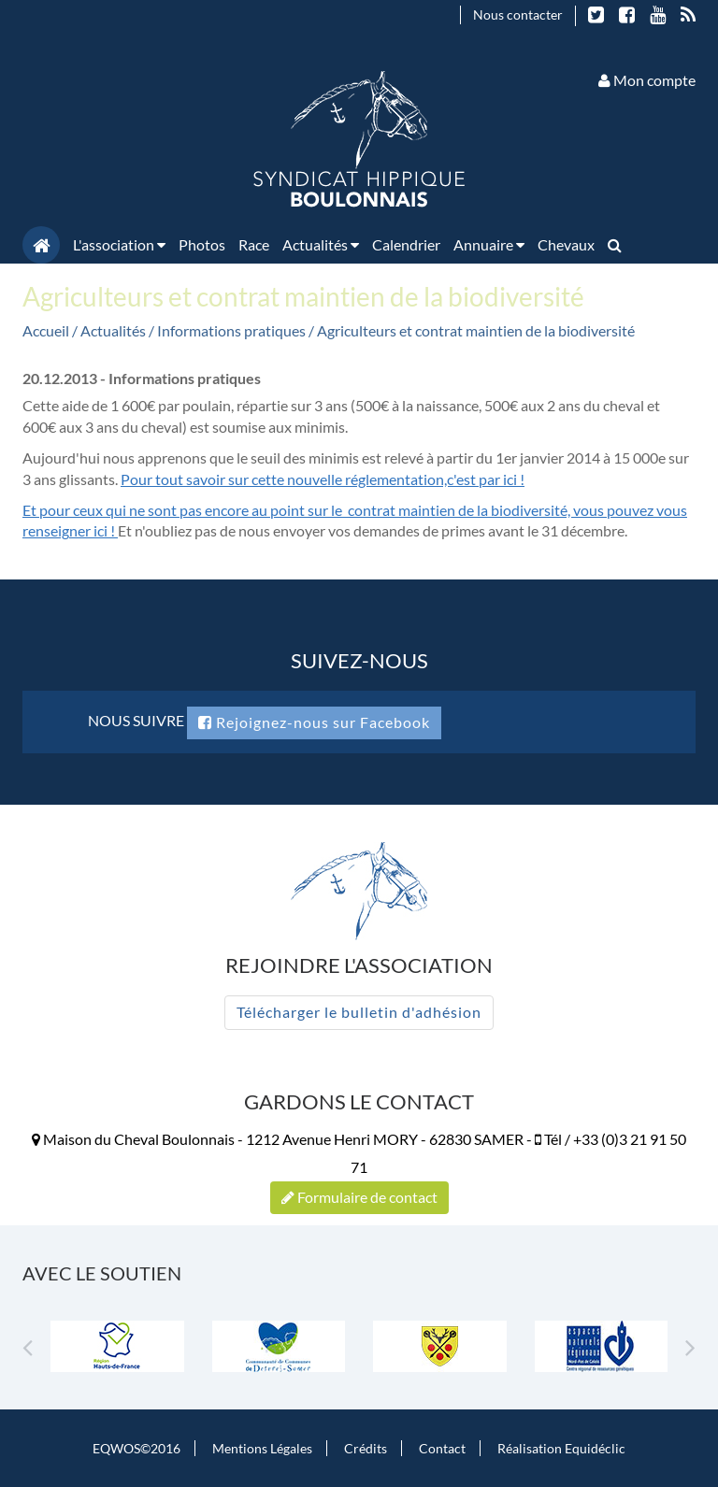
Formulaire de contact (359, 1197)
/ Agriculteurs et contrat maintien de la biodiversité (472, 330)
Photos (202, 244)
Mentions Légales (262, 1448)
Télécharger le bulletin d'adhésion (359, 1012)
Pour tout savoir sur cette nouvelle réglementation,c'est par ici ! (322, 479)
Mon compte (647, 80)
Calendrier (406, 244)
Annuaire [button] (488, 244)
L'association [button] (119, 244)
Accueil (45, 330)
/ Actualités (110, 330)
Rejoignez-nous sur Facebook (314, 722)
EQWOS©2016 (136, 1448)
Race (253, 244)
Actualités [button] (320, 244)
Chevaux (566, 244)
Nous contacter (518, 14)
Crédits (365, 1448)
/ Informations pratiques (229, 330)
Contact (442, 1448)
